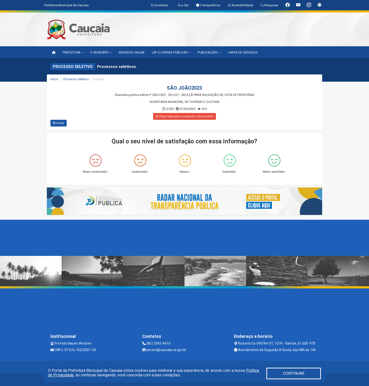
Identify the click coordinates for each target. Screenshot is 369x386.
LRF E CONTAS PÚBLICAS (171, 52)
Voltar (58, 123)
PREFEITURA (73, 52)
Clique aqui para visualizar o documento (184, 116)
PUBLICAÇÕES (209, 52)
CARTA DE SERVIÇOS (243, 52)
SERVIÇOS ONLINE (132, 52)
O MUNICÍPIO (100, 52)
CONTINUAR (293, 373)
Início (54, 79)
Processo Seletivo (76, 79)
